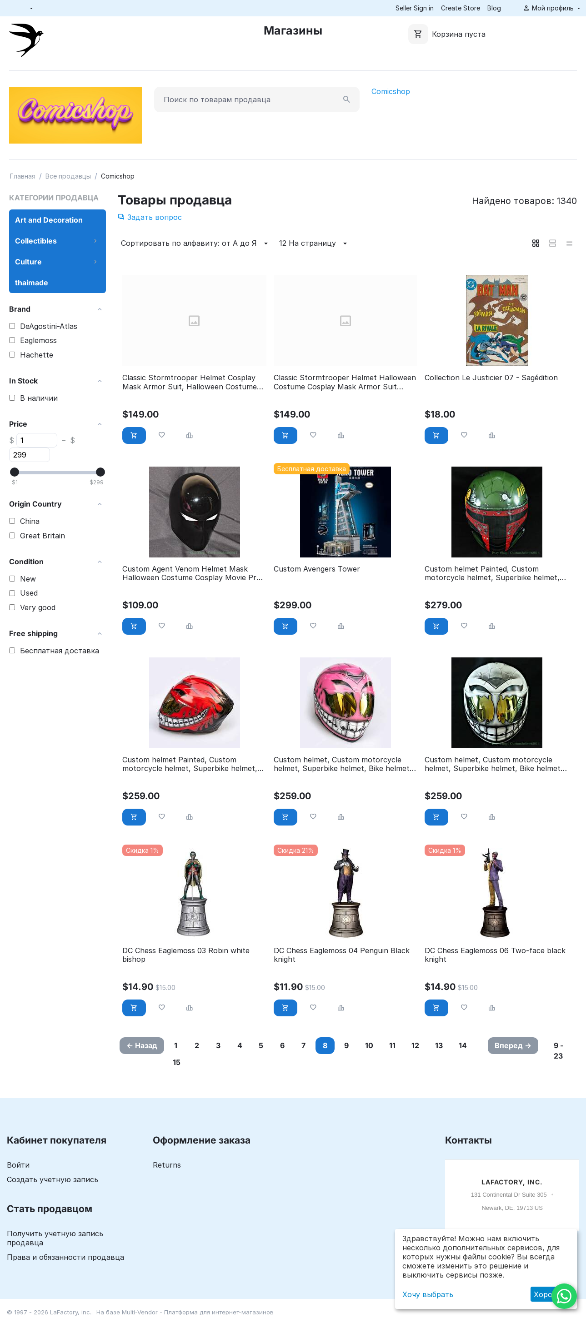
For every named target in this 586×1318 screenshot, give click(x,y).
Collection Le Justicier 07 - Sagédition (491, 377)
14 (463, 1045)
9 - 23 (558, 1050)
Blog (494, 8)
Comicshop (390, 91)
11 (392, 1045)
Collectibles (36, 240)
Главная (22, 176)
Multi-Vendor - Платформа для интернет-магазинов (198, 1312)
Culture (28, 261)
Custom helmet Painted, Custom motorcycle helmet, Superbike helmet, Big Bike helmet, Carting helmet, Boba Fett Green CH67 (492, 573)
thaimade (31, 282)
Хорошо (548, 1294)
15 (176, 1062)
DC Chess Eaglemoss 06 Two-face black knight (495, 955)
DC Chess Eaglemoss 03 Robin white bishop (186, 955)
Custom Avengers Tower (317, 569)
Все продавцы (68, 176)
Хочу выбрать (427, 1294)
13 (439, 1045)
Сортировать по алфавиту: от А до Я (195, 243)
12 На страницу (314, 243)
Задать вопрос (150, 217)
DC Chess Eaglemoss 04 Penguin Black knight (342, 955)
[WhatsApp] (564, 1296)
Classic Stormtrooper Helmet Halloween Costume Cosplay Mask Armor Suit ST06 (345, 382)
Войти (18, 1164)
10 (369, 1045)
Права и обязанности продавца (65, 1257)
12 (415, 1045)
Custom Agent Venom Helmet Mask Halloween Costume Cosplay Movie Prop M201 (193, 573)
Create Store (460, 8)
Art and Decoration (49, 219)
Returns (167, 1164)
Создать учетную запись (52, 1179)
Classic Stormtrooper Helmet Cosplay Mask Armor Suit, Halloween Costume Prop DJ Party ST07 (189, 382)
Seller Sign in (415, 8)
